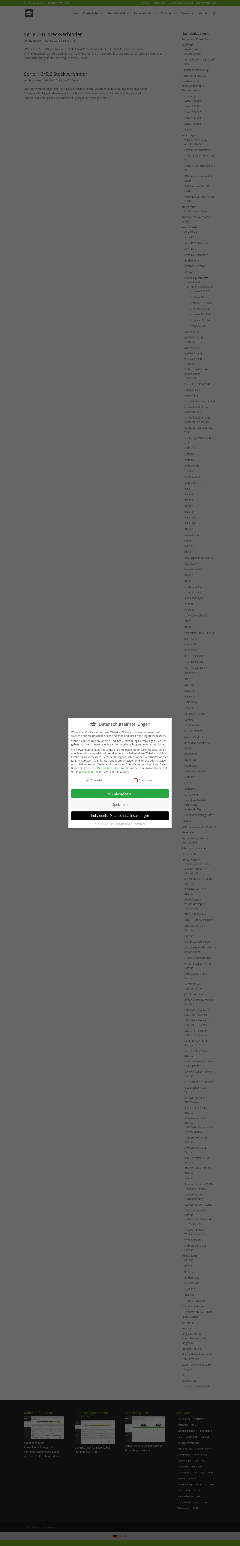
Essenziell (94, 778)
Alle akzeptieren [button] (120, 792)
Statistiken (143, 778)
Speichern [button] (120, 803)
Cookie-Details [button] (102, 822)
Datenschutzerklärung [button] (121, 822)
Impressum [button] (139, 822)
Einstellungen (87, 770)
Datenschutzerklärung (110, 766)
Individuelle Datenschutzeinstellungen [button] (120, 814)
